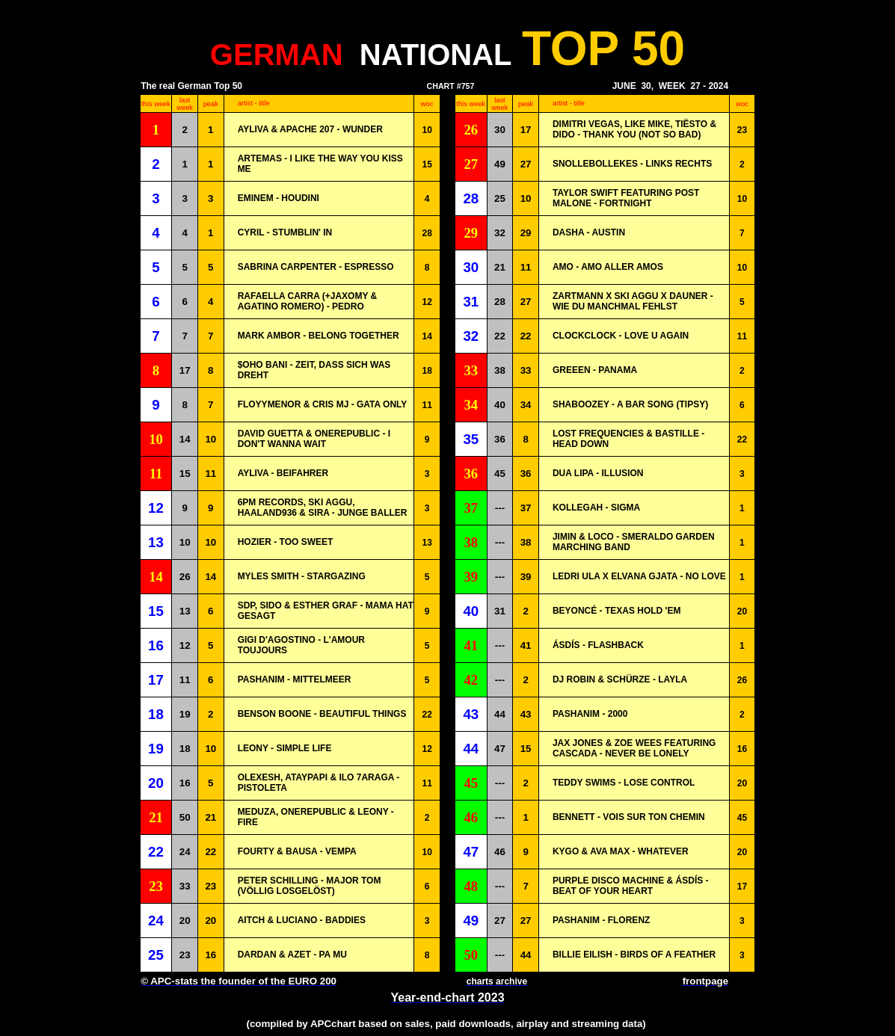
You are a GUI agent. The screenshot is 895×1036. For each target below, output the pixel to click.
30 (499, 129)
